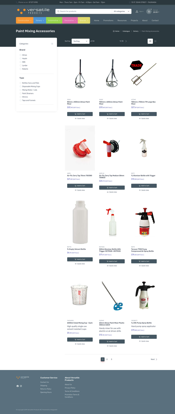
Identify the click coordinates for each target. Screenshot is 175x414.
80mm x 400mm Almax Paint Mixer (78, 103)
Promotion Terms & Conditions (72, 396)
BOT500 (101, 247)
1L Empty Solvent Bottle (76, 249)
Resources (122, 20)
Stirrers (25, 97)
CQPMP (101, 320)
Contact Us (44, 382)
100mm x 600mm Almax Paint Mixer (110, 103)
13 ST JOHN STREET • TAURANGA (142, 2)
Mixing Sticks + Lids (29, 90)
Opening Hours (46, 392)
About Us (68, 385)
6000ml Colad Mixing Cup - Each (80, 323)
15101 (69, 99)
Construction (24, 20)
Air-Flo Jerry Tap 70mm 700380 (79, 176)
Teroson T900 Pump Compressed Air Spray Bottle (142, 250)
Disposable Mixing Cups (31, 87)
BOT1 (132, 173)
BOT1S (69, 247)
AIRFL (69, 173)
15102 (101, 99)
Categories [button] (23, 44)
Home (96, 20)
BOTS (133, 247)
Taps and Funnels (28, 100)
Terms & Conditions (72, 391)
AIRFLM (101, 173)
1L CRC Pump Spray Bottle (141, 323)
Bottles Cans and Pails (30, 83)
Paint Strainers (28, 93)
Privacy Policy (70, 388)
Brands (83, 20)
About (144, 20)
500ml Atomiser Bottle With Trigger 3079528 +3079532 (110, 250)
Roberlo (25, 69)
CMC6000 (70, 320)
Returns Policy (45, 389)
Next (154, 359)
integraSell (53, 410)
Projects (134, 20)
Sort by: (68, 41)
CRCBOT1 (134, 320)
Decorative (69, 20)
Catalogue (126, 31)
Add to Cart (80, 114)
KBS (23, 62)
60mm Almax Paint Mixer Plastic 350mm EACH (111, 324)
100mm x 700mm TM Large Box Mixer (143, 103)
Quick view (80, 118)
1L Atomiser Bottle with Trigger (143, 176)
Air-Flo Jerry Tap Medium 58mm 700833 (111, 177)
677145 (133, 99)
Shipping (43, 386)
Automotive (53, 20)
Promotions (108, 20)
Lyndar (24, 65)
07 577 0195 (33, 2)
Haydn (24, 58)
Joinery (39, 20)
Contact (155, 20)
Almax (24, 55)
